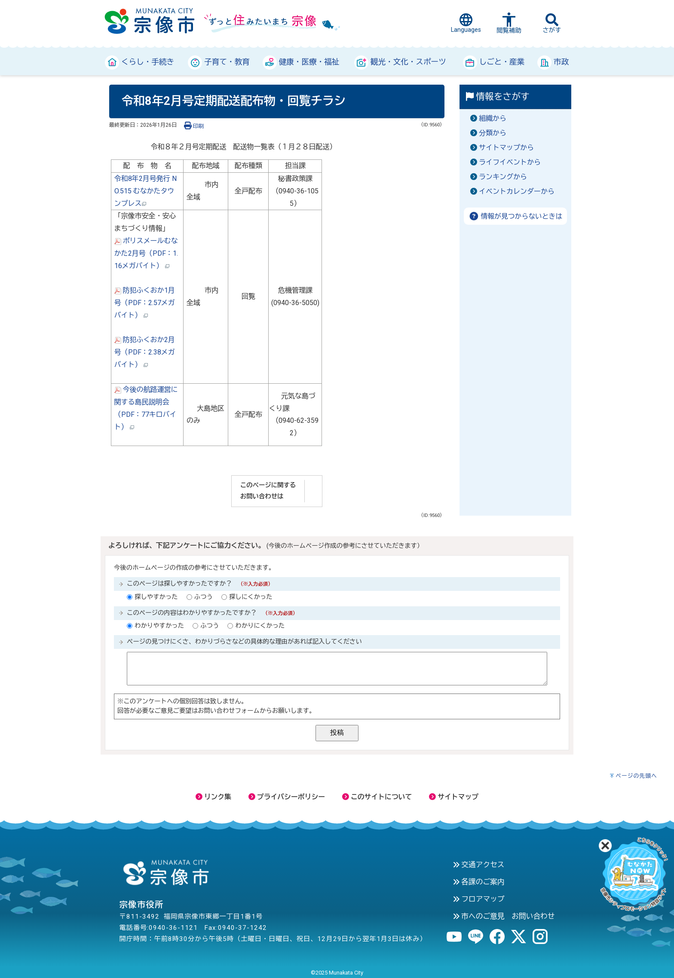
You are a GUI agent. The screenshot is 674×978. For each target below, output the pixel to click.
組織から (492, 118)
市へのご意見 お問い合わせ (504, 916)
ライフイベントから (510, 162)
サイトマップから (506, 148)
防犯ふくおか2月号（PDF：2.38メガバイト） (144, 352)
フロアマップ (479, 899)
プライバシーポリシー (286, 797)
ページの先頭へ (636, 776)
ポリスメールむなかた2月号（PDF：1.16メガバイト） (146, 253)
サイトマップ (453, 797)
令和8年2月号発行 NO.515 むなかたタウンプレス (145, 191)
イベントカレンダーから (517, 191)
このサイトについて (377, 797)
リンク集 (213, 797)
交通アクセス (479, 864)
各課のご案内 (479, 881)
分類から (492, 133)
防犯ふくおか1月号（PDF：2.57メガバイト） (144, 302)
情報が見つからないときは (516, 216)
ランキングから (503, 177)
